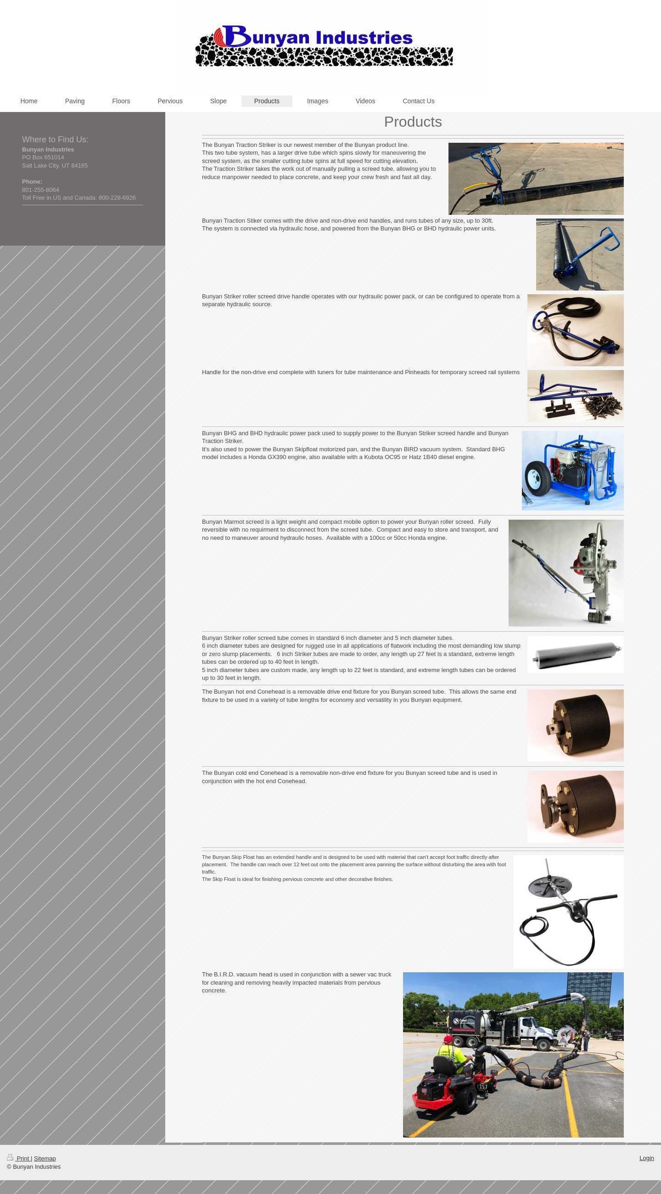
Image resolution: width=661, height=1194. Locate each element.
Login (646, 1158)
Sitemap (45, 1158)
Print (19, 1158)
